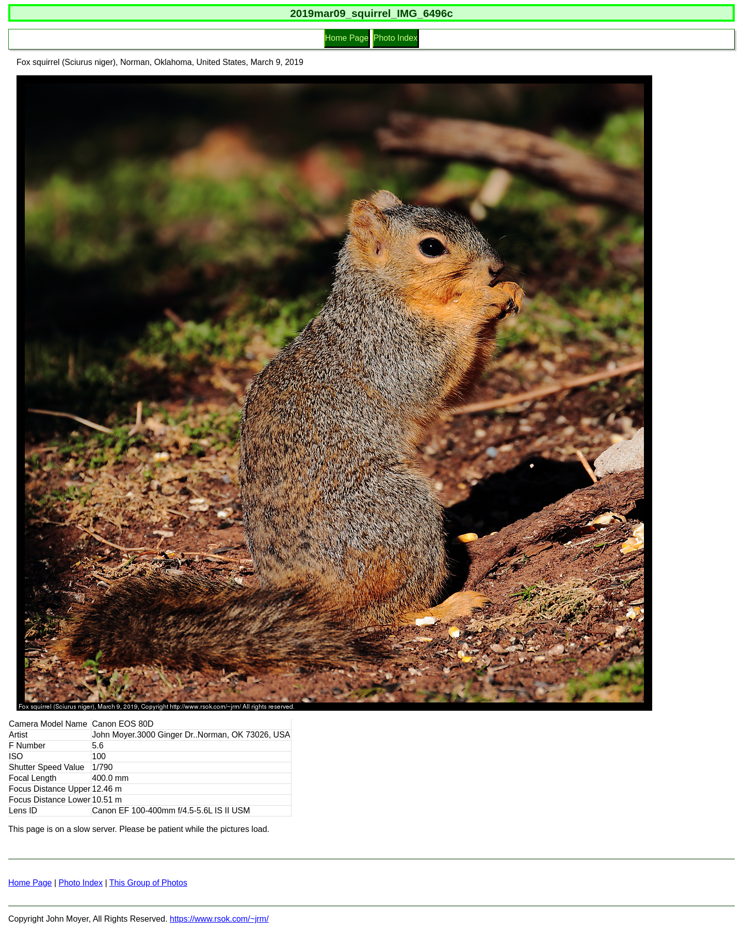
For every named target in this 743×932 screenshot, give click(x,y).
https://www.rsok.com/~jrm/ (219, 918)
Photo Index (395, 38)
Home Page (347, 38)
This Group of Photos (148, 882)
